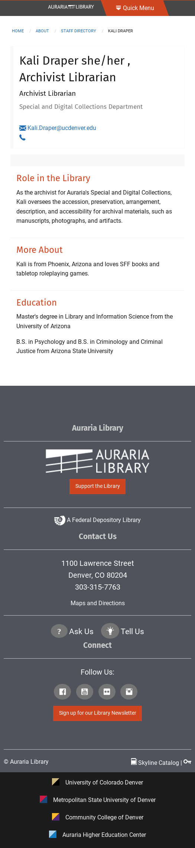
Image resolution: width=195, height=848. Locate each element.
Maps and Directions (98, 603)
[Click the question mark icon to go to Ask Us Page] (59, 632)
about (42, 31)
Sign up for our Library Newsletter (97, 713)
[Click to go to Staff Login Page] (187, 762)
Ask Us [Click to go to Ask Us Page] (81, 631)
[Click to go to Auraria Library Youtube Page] (86, 693)
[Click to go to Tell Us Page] (110, 632)
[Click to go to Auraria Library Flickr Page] (108, 693)
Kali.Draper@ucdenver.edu (57, 127)
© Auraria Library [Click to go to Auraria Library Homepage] (26, 761)
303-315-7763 (97, 587)
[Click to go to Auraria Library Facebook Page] (64, 693)
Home (18, 31)
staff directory (78, 31)
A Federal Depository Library (97, 520)
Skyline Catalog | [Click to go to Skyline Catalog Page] (157, 762)
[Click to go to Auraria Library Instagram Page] (130, 693)
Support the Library (97, 486)
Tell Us (132, 631)
